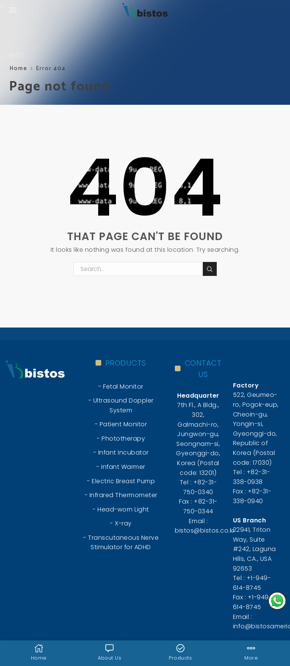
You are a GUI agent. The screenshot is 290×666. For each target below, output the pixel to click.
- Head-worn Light (121, 509)
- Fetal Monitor (120, 386)
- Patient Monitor (121, 424)
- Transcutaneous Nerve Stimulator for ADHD (121, 542)
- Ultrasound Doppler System (121, 405)
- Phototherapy (121, 438)
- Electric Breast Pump (121, 481)
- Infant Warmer (120, 466)
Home (18, 68)
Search (210, 269)
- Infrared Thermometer (121, 495)
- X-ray (121, 523)
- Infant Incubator (121, 452)
